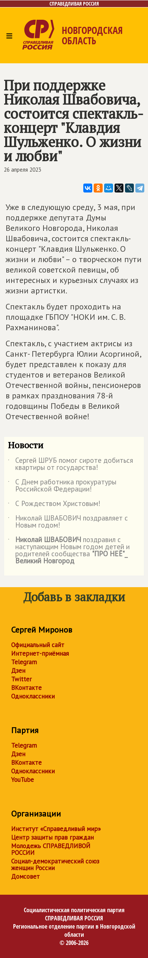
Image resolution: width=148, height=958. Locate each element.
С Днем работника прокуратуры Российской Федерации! (62, 485)
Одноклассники (33, 696)
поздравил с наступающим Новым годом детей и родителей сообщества (69, 550)
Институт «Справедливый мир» (56, 828)
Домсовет (25, 876)
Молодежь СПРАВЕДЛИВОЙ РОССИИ (50, 849)
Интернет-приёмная (40, 653)
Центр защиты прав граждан (52, 837)
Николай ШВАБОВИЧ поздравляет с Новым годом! (68, 522)
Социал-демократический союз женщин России (55, 864)
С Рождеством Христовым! (54, 505)
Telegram (24, 662)
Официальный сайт (37, 645)
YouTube (22, 779)
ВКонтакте (26, 687)
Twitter (21, 679)
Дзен (18, 670)
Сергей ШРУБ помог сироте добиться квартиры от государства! (70, 464)
